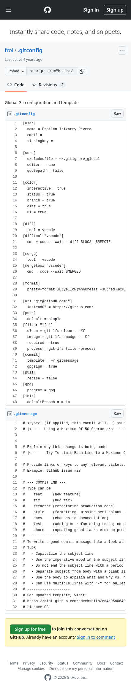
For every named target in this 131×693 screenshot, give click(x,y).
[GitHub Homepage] (47, 677)
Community (83, 663)
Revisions (49, 85)
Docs (101, 663)
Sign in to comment (96, 637)
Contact (116, 663)
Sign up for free (30, 629)
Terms (13, 663)
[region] (65, 263)
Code (16, 85)
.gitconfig (30, 50)
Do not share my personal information (81, 668)
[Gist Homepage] (47, 9)
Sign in (91, 10)
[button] (82, 71)
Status (63, 663)
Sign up (115, 10)
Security (46, 663)
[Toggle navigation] (8, 10)
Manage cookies (31, 668)
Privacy (29, 663)
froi (9, 50)
